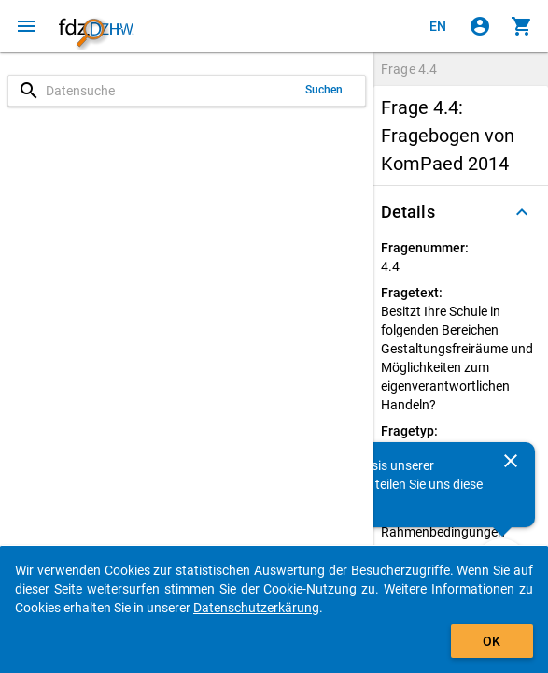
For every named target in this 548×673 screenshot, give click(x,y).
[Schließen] (510, 461)
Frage (409, 69)
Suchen (324, 89)
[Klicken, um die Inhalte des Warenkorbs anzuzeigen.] (522, 26)
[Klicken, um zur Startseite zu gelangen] (96, 26)
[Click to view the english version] (438, 26)
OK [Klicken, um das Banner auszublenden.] (491, 641)
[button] (461, 212)
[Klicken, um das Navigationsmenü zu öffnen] (26, 26)
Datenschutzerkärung (256, 607)
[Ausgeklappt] (522, 212)
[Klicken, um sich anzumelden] (480, 26)
